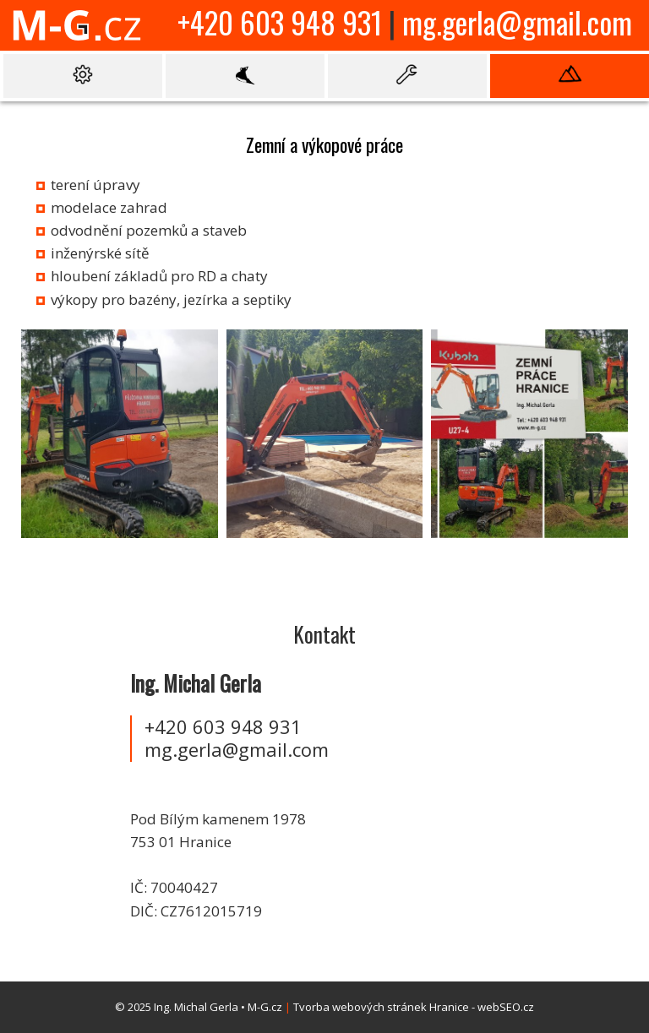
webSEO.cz (505, 1006)
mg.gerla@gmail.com (517, 22)
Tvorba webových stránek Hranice (381, 1006)
